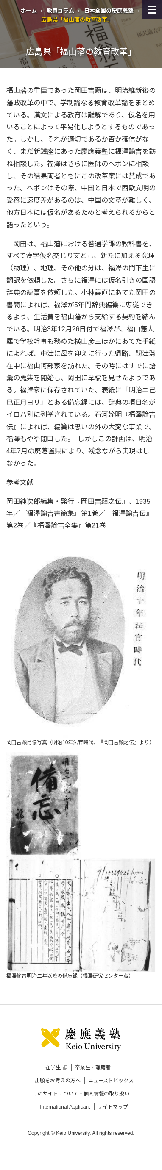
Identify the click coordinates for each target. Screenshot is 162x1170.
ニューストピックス (111, 1081)
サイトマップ (113, 1107)
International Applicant (65, 1107)
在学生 (56, 1067)
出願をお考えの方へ (58, 1081)
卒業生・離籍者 (93, 1067)
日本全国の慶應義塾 (109, 11)
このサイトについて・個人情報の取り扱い (81, 1094)
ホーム (28, 11)
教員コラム (60, 11)
